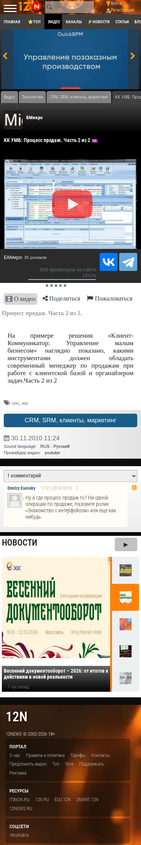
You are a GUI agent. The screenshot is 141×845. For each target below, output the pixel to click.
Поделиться (61, 298)
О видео (20, 298)
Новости (19, 543)
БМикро (34, 117)
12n (16, 716)
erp (25, 403)
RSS (134, 487)
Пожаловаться (109, 298)
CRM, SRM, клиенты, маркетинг (70, 420)
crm (15, 403)
